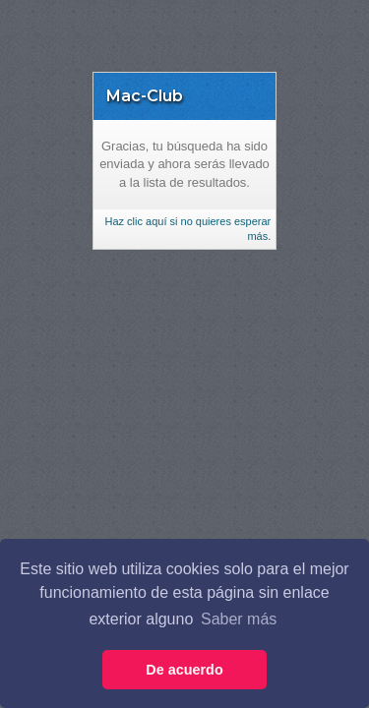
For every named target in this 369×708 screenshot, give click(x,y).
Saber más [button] (239, 619)
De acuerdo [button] (184, 670)
